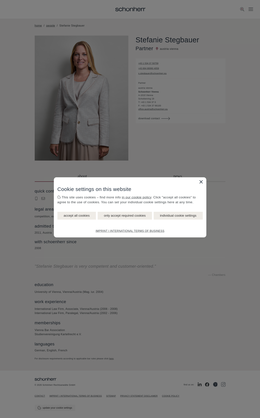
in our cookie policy (136, 197)
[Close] (201, 181)
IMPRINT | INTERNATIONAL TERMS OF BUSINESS (130, 230)
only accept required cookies (125, 215)
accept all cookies (77, 215)
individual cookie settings (178, 215)
